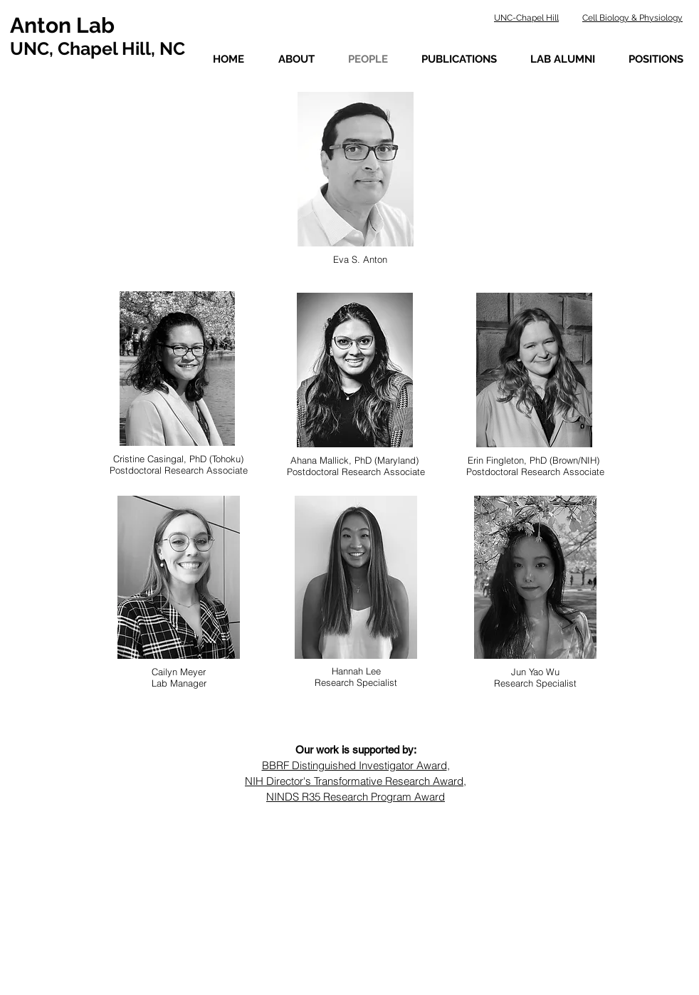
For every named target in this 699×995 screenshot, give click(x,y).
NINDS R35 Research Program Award (355, 796)
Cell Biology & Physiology (632, 18)
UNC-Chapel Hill (526, 18)
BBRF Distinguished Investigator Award (354, 765)
